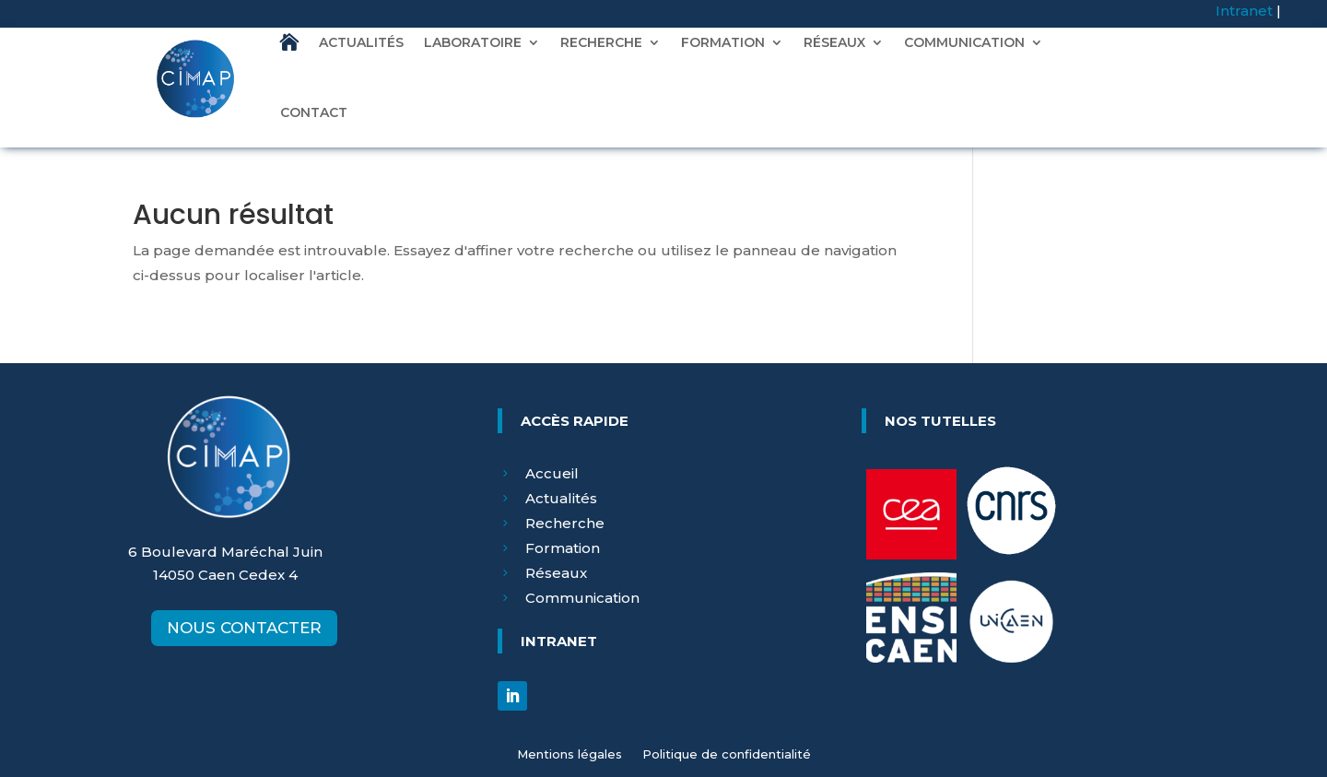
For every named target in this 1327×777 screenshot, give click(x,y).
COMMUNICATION (964, 42)
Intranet (1244, 10)
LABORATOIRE (473, 42)
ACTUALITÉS (361, 42)
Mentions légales (569, 754)
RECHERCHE (601, 42)
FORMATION (723, 42)
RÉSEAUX (834, 42)
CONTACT (313, 112)
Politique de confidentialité (726, 754)
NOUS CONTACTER (244, 627)
